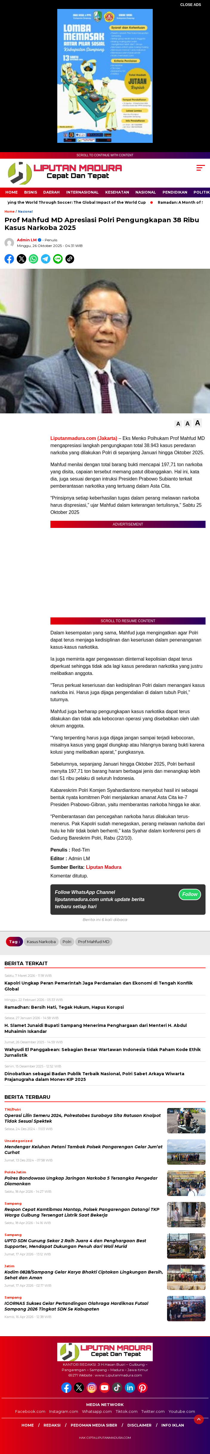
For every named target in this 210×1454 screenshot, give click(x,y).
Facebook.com (30, 1411)
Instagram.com (63, 1411)
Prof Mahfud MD (93, 941)
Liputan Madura (103, 867)
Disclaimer (139, 1425)
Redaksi (52, 1425)
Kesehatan (117, 192)
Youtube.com (182, 1411)
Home (11, 192)
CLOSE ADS (190, 5)
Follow (189, 894)
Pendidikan (175, 192)
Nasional (145, 192)
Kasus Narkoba (41, 941)
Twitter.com (153, 1411)
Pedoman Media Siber (94, 1425)
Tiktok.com (127, 1411)
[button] (178, 424)
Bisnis (30, 192)
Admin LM (27, 240)
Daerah (51, 192)
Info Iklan (172, 1425)
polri (67, 941)
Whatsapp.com (97, 1411)
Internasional (82, 192)
